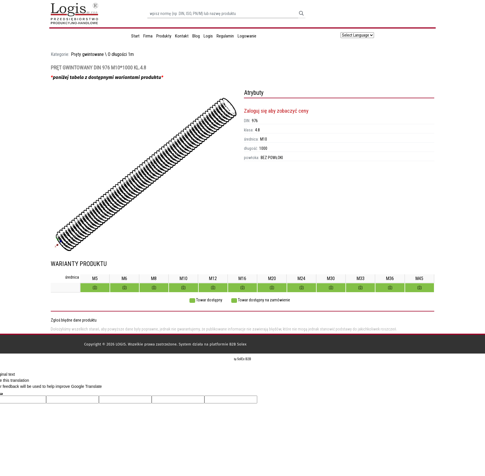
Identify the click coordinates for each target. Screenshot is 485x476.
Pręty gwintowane (87, 54)
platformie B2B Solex (228, 344)
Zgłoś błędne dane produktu (74, 320)
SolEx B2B (244, 359)
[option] (146, 174)
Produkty (163, 36)
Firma (148, 36)
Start (135, 36)
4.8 (257, 130)
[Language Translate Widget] (357, 35)
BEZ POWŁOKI (272, 157)
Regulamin (225, 36)
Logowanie (247, 36)
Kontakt (182, 36)
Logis (208, 36)
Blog (196, 36)
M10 (263, 139)
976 (255, 120)
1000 (263, 148)
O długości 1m (121, 54)
